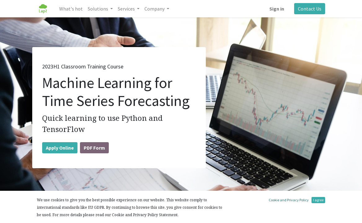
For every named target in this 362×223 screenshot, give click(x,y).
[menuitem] (71, 8)
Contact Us (309, 9)
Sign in (276, 9)
